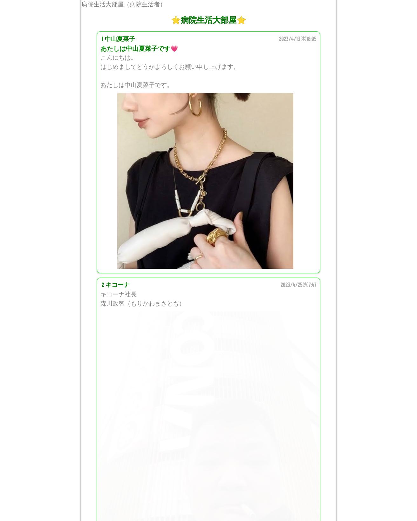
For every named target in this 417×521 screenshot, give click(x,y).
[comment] (208, 385)
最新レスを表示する (208, 452)
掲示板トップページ (208, 501)
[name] (208, 336)
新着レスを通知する (208, 485)
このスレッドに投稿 (208, 468)
